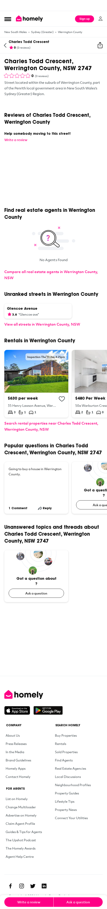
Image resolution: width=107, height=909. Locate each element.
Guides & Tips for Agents (24, 832)
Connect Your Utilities (71, 818)
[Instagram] (21, 886)
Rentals (60, 743)
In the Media (15, 752)
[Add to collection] (62, 399)
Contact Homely (18, 776)
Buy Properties (66, 735)
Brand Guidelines (18, 760)
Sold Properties (66, 752)
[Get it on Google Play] (48, 710)
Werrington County (70, 32)
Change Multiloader (21, 807)
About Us (13, 735)
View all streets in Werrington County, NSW (42, 324)
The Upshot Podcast (21, 840)
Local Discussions (68, 776)
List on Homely (17, 799)
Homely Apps (16, 768)
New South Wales (15, 32)
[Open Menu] (8, 19)
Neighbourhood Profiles (73, 785)
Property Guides (67, 793)
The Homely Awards (20, 848)
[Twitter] (33, 886)
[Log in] (100, 18)
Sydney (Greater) (42, 32)
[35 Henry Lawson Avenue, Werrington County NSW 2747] (36, 384)
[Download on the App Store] (19, 710)
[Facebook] (10, 886)
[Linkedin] (44, 886)
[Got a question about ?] (36, 576)
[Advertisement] (53, 5)
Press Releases (16, 743)
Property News (66, 809)
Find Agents (64, 760)
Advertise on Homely (21, 815)
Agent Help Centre (20, 856)
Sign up (84, 18)
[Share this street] (100, 45)
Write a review (28, 902)
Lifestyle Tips (64, 801)
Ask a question (36, 593)
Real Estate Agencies (70, 768)
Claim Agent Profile (20, 823)
